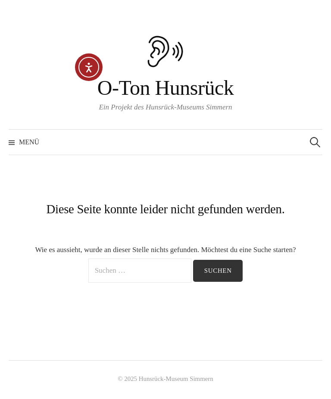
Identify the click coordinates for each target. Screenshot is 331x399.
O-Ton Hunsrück (165, 87)
